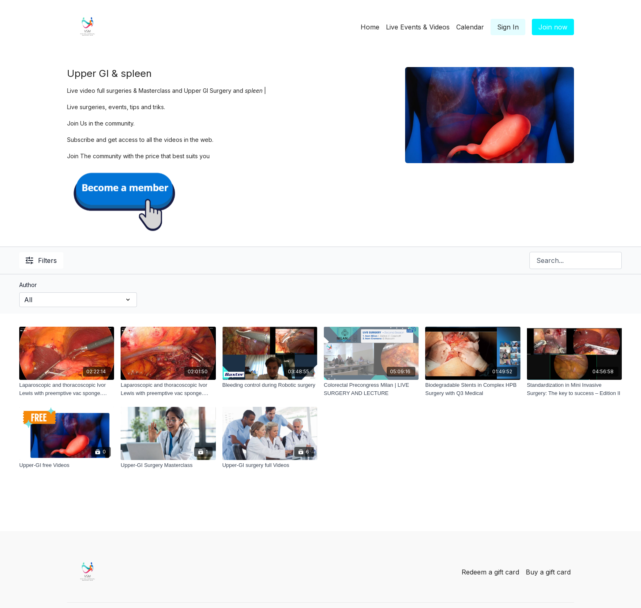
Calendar (470, 27)
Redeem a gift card (490, 572)
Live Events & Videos (418, 27)
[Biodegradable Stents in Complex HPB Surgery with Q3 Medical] (472, 389)
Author (28, 284)
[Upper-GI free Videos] (66, 465)
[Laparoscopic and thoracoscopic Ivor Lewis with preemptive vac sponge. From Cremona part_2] (168, 389)
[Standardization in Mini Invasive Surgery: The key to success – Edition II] (574, 389)
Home (370, 27)
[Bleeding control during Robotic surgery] (269, 385)
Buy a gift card (548, 572)
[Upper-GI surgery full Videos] (269, 465)
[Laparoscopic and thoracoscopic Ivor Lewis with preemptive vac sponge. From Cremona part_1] (66, 389)
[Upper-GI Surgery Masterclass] (168, 465)
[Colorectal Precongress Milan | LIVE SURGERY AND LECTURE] (371, 389)
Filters (41, 260)
